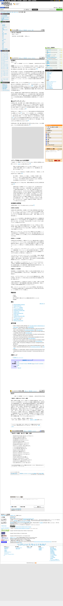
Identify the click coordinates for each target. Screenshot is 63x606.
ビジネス (3, 24)
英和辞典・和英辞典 (53, 549)
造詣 (37, 411)
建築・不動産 (4, 33)
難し (23, 441)
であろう (27, 454)
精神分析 (34, 240)
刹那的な (48, 63)
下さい (29, 461)
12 (33, 205)
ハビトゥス (22, 234)
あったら (36, 410)
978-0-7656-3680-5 (31, 338)
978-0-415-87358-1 (38, 341)
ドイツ (18, 363)
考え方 (24, 445)
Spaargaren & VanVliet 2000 (19, 310)
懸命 (12, 407)
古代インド (41, 400)
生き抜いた (49, 76)
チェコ (33, 363)
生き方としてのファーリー (51, 81)
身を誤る (48, 55)
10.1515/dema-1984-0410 (35, 346)
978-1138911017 (39, 330)
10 (30, 163)
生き (43, 410)
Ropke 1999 (16, 314)
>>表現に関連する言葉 (40, 474)
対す (20, 36)
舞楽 (12, 414)
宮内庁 (42, 413)
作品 (40, 406)
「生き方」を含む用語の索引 (16, 508)
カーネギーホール (33, 414)
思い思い (48, 128)
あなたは (14, 458)
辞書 (2, 0)
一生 (43, 406)
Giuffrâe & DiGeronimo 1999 (19, 316)
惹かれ (27, 445)
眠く (24, 410)
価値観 (42, 77)
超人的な (15, 404)
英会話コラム (4, 84)
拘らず (37, 407)
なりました (30, 459)
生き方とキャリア (50, 82)
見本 (26, 459)
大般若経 (30, 404)
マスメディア (18, 171)
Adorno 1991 (17, 317)
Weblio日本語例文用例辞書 (17, 430)
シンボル (39, 104)
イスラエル (41, 363)
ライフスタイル (49, 67)
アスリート (17, 445)
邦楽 (33, 411)
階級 (32, 77)
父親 (15, 440)
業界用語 (3, 25)
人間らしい (27, 36)
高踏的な (48, 65)
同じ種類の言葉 (8, 12)
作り (13, 407)
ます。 (30, 445)
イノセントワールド (50, 144)
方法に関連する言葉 (14, 473)
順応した (24, 437)
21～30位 (56, 127)
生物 (3, 43)
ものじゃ (26, 442)
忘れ (23, 407)
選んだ (20, 448)
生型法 (40, 473)
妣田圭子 (13, 398)
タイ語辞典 (52, 556)
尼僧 (15, 400)
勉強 (39, 410)
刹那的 (48, 61)
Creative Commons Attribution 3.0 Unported (22, 528)
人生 (17, 36)
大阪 (13, 413)
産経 (15, 413)
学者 (31, 400)
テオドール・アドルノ (25, 162)
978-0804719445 (29, 332)
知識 (35, 400)
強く (23, 456)
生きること (15, 411)
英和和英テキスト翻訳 (16, 497)
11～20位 (52, 127)
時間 (34, 407)
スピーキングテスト (6, 90)
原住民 (34, 95)
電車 (3, 28)
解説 (27, 398)
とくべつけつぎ (25, 473)
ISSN (42, 346)
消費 (38, 71)
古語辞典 (29, 0)
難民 (24, 95)
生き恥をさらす (49, 72)
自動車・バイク (4, 29)
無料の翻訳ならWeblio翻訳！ (17, 4)
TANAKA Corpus (3, 525)
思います (27, 462)
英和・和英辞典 (13, 0)
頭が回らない (49, 130)
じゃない (26, 407)
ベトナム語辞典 (52, 557)
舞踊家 (42, 411)
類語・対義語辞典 (7, 0)
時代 (37, 74)
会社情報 (40, 548)
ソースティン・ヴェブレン (20, 211)
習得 (20, 404)
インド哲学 (25, 400)
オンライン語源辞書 (19, 307)
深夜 (34, 406)
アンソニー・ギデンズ (26, 276)
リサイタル (35, 413)
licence (21, 542)
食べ (19, 407)
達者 (48, 141)
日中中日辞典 (19, 0)
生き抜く (48, 78)
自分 (15, 435)
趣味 (3, 40)
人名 (3, 46)
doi (23, 330)
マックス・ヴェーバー (15, 218)
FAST (18, 361)
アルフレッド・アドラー (32, 82)
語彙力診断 (4, 88)
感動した (26, 456)
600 (27, 404)
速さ (17, 404)
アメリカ (21, 363)
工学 (3, 32)
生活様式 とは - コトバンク (18, 357)
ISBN (27, 327)
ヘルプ (61, 0)
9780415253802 (31, 327)
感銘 (19, 451)
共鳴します (23, 449)
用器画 (42, 473)
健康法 (20, 411)
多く (23, 414)
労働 (43, 71)
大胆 (48, 139)
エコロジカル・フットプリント (19, 114)
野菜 (40, 407)
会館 (16, 413)
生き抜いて (49, 77)
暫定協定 (14, 299)
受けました (23, 451)
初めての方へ (56, 7)
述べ (12, 410)
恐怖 (15, 438)
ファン (26, 414)
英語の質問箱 (4, 87)
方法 (17, 12)
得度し (12, 400)
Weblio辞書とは (6, 547)
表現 (14, 12)
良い (19, 458)
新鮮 (48, 134)
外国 (20, 414)
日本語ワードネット (13, 537)
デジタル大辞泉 (15, 30)
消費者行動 (35, 276)
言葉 (12, 12)
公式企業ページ (41, 547)
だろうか (27, 452)
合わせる (24, 435)
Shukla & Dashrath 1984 (18, 309)
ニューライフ (49, 59)
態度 (22, 36)
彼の (19, 437)
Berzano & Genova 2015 (18, 320)
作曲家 (14, 403)
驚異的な (41, 403)
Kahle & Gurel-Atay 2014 (18, 313)
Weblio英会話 (4, 85)
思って (25, 444)
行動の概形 (13, 271)
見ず (34, 404)
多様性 (14, 75)
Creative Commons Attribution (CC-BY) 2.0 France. (23, 526)
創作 (27, 406)
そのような (17, 452)
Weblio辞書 (15, 520)
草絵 (24, 406)
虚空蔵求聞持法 (32, 403)
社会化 (14, 295)
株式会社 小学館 (12, 517)
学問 (3, 35)
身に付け (23, 404)
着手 (37, 406)
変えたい (22, 444)
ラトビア (36, 363)
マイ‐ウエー (49, 54)
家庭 (40, 71)
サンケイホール (22, 413)
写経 (36, 404)
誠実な (16, 459)
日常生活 (14, 296)
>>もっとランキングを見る (57, 146)
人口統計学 (32, 87)
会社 (21, 435)
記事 (17, 398)
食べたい (16, 410)
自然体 (21, 406)
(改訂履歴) (24, 519)
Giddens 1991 (16, 311)
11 (22, 173)
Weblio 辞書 (57, 0)
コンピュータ (4, 26)
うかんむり (49, 137)
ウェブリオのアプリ (19, 547)
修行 (38, 403)
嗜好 (36, 88)
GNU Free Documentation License (28, 518)
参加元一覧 (60, 7)
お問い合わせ (29, 547)
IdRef (18, 365)
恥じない (18, 440)
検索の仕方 (6, 548)
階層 (34, 77)
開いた (39, 413)
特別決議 (21, 473)
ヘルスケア (4, 39)
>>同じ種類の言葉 (33, 474)
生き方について (21, 462)
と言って (30, 407)
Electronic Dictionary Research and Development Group (42, 541)
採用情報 (40, 549)
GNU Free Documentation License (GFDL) (23, 521)
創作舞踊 (31, 413)
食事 (32, 407)
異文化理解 (39, 75)
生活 (3, 37)
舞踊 (38, 414)
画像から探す (18, 548)
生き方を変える (49, 86)
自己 (17, 104)
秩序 (19, 442)
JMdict (17, 541)
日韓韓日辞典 (25, 0)
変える (20, 441)
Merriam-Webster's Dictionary (19, 304)
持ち (37, 400)
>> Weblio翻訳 (59, 148)
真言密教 (27, 403)
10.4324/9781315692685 (29, 330)
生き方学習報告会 (50, 88)
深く (39, 411)
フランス (25, 363)
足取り (48, 135)
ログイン (51, 0)
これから (18, 461)
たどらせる (49, 49)
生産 (36, 71)
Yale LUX (19, 367)
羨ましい (20, 455)
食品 (3, 44)
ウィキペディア (15, 57)
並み (32, 400)
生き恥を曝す (49, 73)
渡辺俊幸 (17, 403)
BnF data (29, 363)
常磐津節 (30, 411)
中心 (41, 407)
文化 (3, 36)
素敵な (21, 461)
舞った (14, 414)
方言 (3, 47)
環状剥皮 (35, 473)
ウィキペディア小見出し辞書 (18, 390)
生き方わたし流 (49, 85)
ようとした (26, 440)
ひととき (48, 132)
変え (23, 438)
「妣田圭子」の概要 (33, 419)
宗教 (19, 400)
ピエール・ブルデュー (17, 231)
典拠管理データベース (27, 360)
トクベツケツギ (30, 473)
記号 (2, 80)
